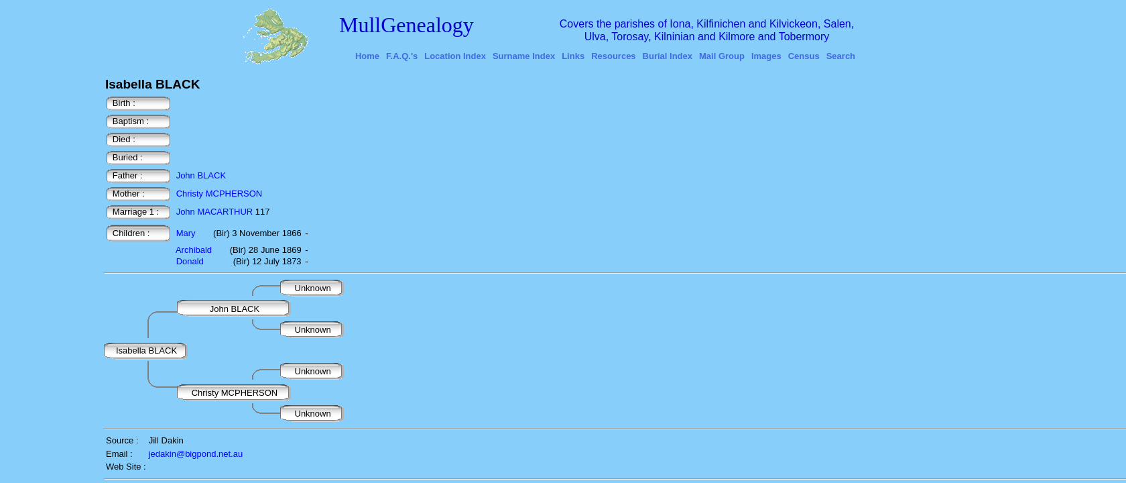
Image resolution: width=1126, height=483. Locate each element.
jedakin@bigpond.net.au (196, 454)
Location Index (455, 56)
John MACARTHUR (214, 212)
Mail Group (722, 56)
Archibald (194, 250)
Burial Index (667, 56)
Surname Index (524, 56)
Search (840, 56)
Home (367, 56)
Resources (613, 56)
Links (573, 56)
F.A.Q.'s (402, 56)
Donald (190, 261)
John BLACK (201, 175)
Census (804, 56)
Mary (186, 233)
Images (766, 56)
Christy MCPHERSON (219, 194)
